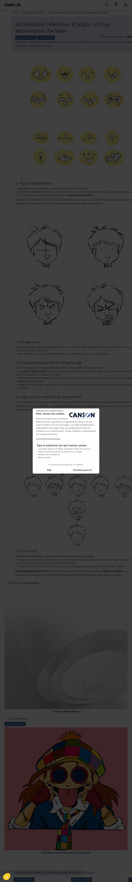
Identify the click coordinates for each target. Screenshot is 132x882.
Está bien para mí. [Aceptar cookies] (82, 470)
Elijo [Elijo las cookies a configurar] (49, 470)
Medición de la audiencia (49, 454)
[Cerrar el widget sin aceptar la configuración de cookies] (49, 410)
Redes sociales (44, 457)
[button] (6, 876)
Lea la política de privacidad (48, 439)
